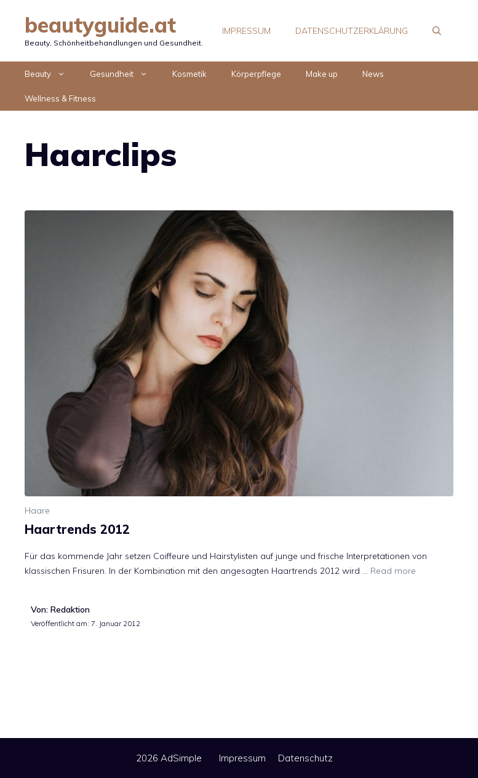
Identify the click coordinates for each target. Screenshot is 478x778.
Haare (37, 510)
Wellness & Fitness (60, 98)
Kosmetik (189, 74)
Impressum (246, 30)
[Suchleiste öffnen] (436, 30)
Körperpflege (256, 74)
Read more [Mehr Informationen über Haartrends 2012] (393, 570)
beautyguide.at (100, 25)
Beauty (51, 74)
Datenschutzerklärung (351, 30)
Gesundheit (125, 74)
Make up (322, 74)
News (373, 74)
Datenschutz (305, 758)
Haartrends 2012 (77, 529)
